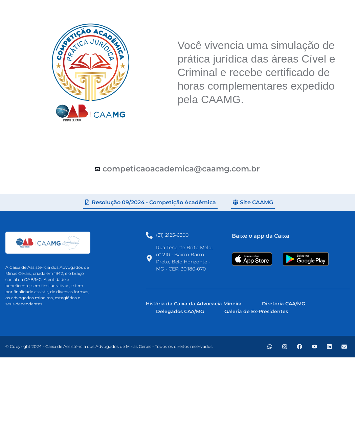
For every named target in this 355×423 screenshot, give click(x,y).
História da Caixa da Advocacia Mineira (194, 304)
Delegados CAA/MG (180, 311)
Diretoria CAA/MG (283, 304)
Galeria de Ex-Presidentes (256, 311)
